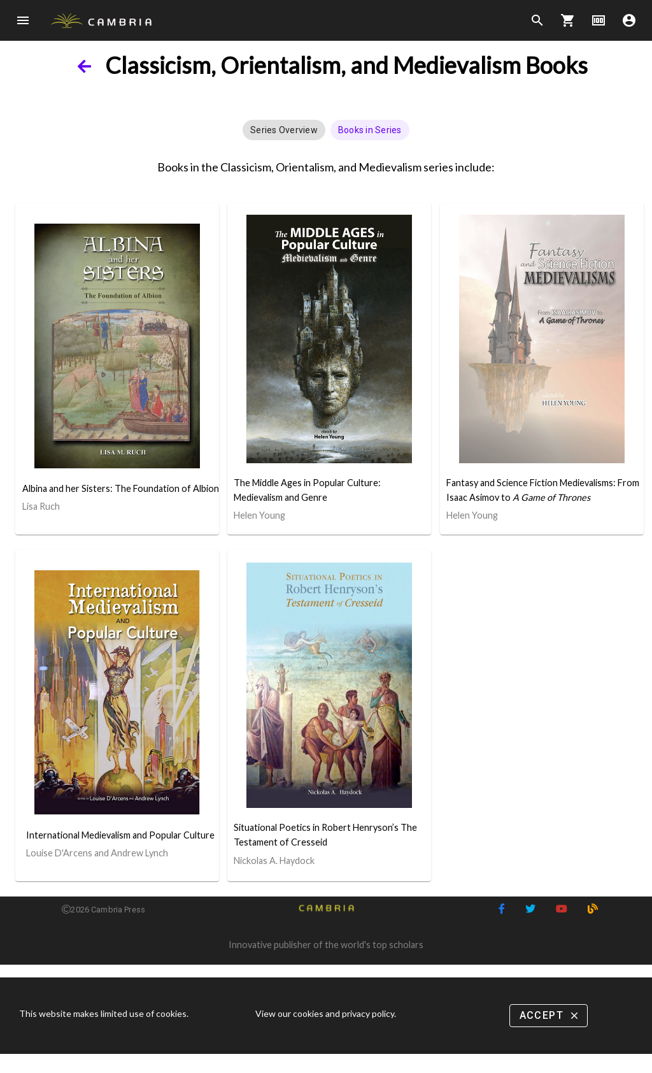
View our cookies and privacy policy (324, 1013)
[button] (284, 130)
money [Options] (598, 20)
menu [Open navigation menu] (23, 20)
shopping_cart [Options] (568, 20)
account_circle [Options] (629, 20)
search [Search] (537, 20)
